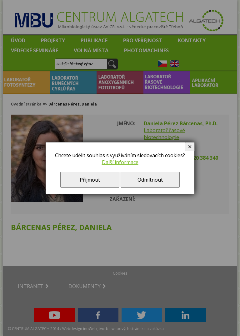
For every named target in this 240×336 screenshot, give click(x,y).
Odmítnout (150, 179)
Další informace (120, 162)
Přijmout (90, 179)
